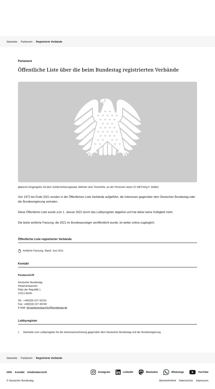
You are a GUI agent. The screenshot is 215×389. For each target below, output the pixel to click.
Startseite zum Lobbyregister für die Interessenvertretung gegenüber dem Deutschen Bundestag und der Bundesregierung (92, 332)
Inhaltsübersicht (37, 372)
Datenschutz (186, 380)
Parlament (26, 41)
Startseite (12, 41)
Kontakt (19, 372)
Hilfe (9, 372)
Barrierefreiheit (167, 380)
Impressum (202, 380)
